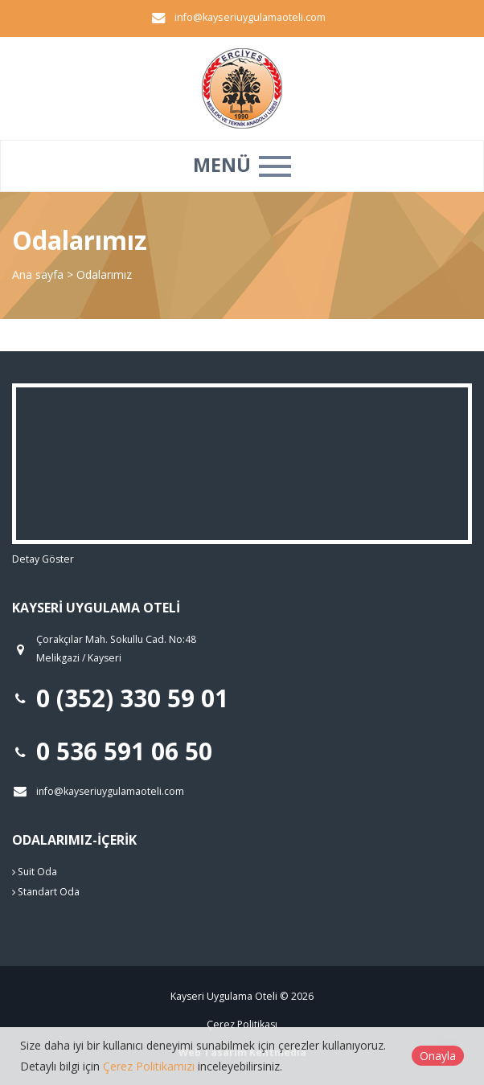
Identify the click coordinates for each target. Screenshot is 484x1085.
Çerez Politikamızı (149, 1066)
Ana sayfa (38, 274)
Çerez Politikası (242, 1024)
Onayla (438, 1055)
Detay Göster (43, 559)
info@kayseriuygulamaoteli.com (250, 17)
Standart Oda (46, 892)
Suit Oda (34, 871)
